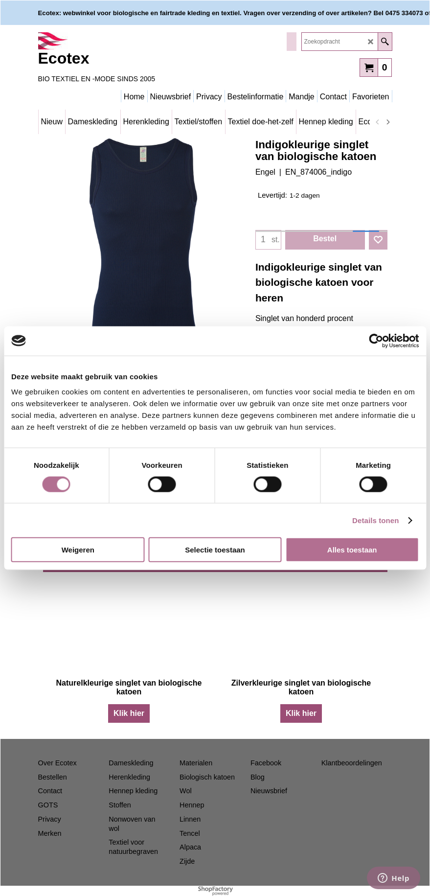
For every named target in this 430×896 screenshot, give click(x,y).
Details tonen (375, 520)
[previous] (378, 121)
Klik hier (128, 713)
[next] (388, 121)
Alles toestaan (352, 550)
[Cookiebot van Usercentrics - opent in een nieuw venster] (376, 340)
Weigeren (78, 550)
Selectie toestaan (215, 550)
